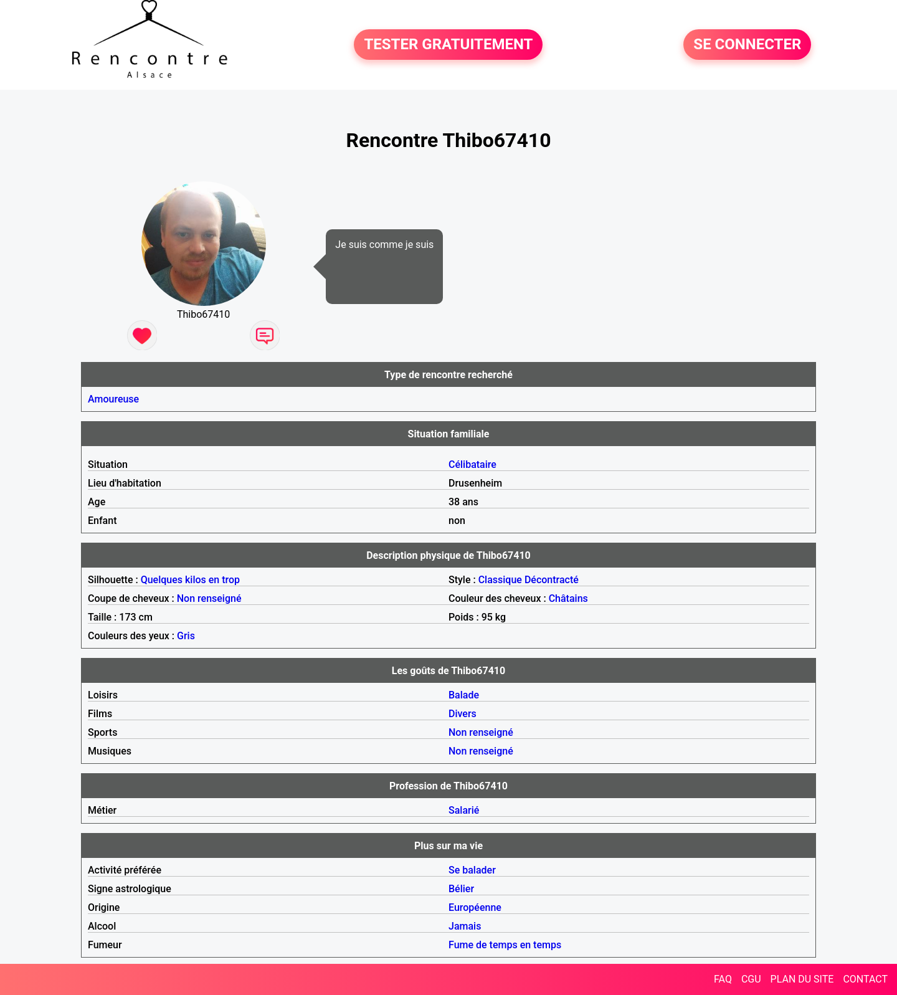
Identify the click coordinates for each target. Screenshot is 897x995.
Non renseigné (209, 598)
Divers (462, 714)
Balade (463, 695)
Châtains (568, 598)
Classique (500, 580)
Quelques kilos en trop (190, 580)
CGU (751, 979)
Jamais (464, 926)
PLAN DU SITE (802, 979)
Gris (186, 636)
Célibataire (472, 464)
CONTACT (865, 979)
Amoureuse (113, 399)
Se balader (472, 870)
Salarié (463, 810)
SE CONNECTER (747, 45)
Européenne (474, 907)
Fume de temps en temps (504, 945)
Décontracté (551, 580)
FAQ (723, 979)
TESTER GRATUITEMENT (448, 45)
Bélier (461, 889)
